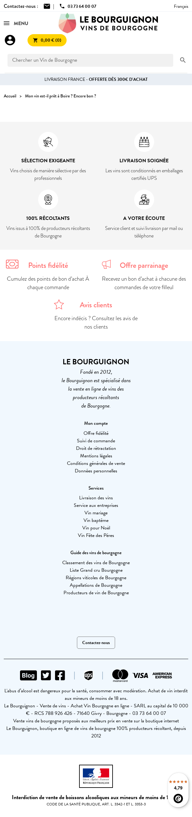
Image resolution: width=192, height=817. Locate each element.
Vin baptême (96, 520)
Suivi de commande (96, 441)
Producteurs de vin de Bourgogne (96, 592)
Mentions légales (96, 456)
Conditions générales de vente (96, 463)
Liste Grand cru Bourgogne (96, 570)
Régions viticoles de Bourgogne (96, 577)
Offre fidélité (96, 433)
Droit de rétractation (96, 448)
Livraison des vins (96, 498)
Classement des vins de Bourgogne (96, 562)
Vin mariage (96, 513)
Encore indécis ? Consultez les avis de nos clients (96, 322)
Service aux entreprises (96, 505)
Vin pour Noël (96, 528)
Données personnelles (96, 471)
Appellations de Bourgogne (96, 585)
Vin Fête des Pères (96, 535)
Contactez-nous (96, 642)
